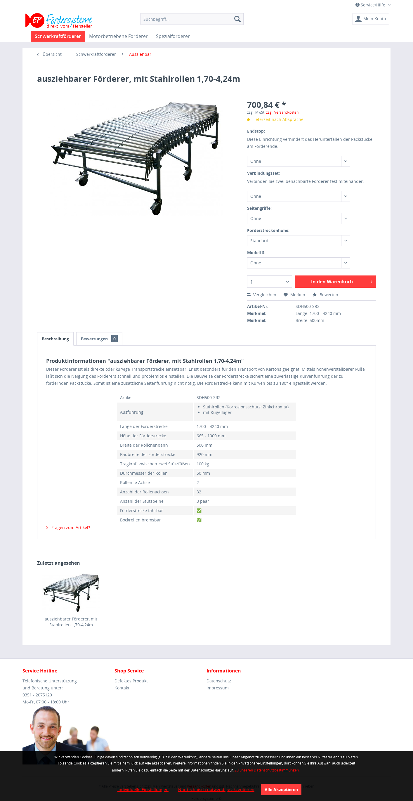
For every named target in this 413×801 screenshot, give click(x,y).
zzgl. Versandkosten (282, 112)
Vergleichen (261, 294)
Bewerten (325, 294)
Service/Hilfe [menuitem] (370, 5)
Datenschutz (218, 681)
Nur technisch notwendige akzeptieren (216, 789)
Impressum (217, 688)
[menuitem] (192, 19)
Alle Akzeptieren (281, 789)
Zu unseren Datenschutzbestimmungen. (267, 770)
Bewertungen (99, 338)
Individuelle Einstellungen (143, 789)
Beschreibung (55, 338)
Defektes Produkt (131, 681)
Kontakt (121, 688)
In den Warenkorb (341, 281)
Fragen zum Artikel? (68, 527)
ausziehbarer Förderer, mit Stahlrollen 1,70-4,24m (71, 621)
